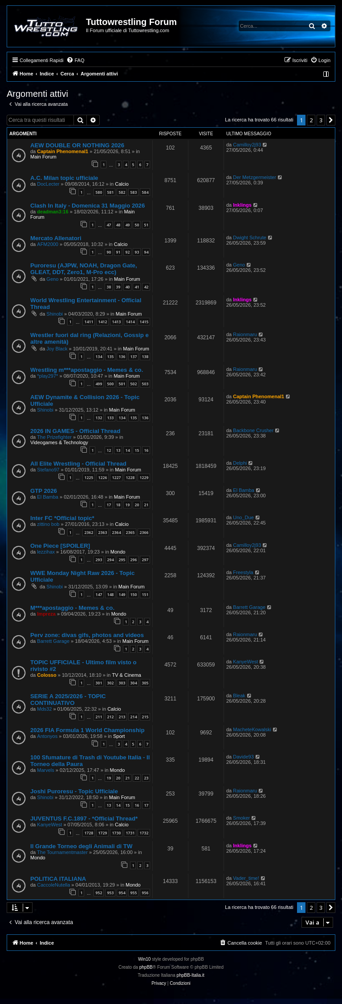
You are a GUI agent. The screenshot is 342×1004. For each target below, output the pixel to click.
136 (121, 356)
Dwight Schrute (249, 237)
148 (110, 594)
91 (118, 252)
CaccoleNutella (53, 884)
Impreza (46, 614)
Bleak (239, 695)
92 (127, 252)
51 (146, 225)
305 (145, 683)
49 (127, 225)
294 (110, 559)
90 (108, 252)
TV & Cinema (126, 675)
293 (98, 559)
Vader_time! (246, 878)
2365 (130, 532)
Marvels (45, 770)
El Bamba (47, 497)
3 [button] (320, 120)
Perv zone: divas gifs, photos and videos (87, 635)
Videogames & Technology (59, 442)
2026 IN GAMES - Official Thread (75, 431)
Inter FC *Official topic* (62, 518)
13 (118, 450)
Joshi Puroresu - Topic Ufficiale (74, 791)
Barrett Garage (249, 607)
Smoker (241, 818)
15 (136, 450)
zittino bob (48, 524)
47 (108, 225)
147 (98, 594)
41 (136, 287)
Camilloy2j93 (247, 144)
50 (136, 225)
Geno (52, 279)
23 (146, 778)
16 (146, 450)
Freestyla (243, 572)
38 (108, 287)
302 (110, 683)
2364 (116, 532)
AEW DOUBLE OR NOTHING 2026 (77, 145)
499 (98, 384)
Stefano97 (48, 469)
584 (145, 192)
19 (127, 505)
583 (133, 192)
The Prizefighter (54, 437)
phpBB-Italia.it (190, 975)
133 (110, 418)
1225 (88, 477)
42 (146, 287)
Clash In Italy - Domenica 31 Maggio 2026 (87, 205)
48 (118, 225)
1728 (88, 833)
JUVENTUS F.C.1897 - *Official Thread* (84, 818)
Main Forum (43, 156)
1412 (102, 322)
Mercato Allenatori (55, 238)
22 (136, 778)
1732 (143, 833)
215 (145, 717)
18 (118, 505)
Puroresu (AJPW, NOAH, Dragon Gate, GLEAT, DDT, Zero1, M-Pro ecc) (83, 268)
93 (136, 252)
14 (127, 450)
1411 (88, 322)
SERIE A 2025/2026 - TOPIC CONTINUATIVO (68, 699)
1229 (143, 477)
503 (145, 384)
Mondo (118, 551)
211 (98, 717)
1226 (102, 477)
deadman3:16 (52, 211)
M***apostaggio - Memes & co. (72, 607)
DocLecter (48, 184)
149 (121, 594)
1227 (116, 477)
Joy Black (56, 348)
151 (145, 594)
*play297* (47, 376)
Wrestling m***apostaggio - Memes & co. (86, 370)
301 (98, 683)
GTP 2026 (43, 490)
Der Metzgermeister (254, 177)
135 (110, 356)
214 (133, 717)
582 (121, 192)
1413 (116, 322)
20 (136, 505)
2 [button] (311, 120)
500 (110, 384)
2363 (102, 532)
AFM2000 (47, 244)
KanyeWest (245, 661)
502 (133, 384)
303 (121, 683)
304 (133, 683)
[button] (330, 120)
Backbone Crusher (253, 430)
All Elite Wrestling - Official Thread (78, 463)
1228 (130, 477)
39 (118, 287)
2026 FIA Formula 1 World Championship (87, 730)
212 (110, 717)
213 (121, 717)
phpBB (146, 967)
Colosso (46, 675)
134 (98, 356)
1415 (143, 322)
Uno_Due (243, 517)
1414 (130, 322)
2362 (88, 532)
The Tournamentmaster (62, 852)
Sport (119, 736)
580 (98, 192)
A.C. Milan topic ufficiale (64, 178)
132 (98, 418)
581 (110, 192)
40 (127, 287)
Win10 (144, 959)
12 (108, 450)
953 (110, 893)
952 (98, 893)
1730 (116, 833)
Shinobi (54, 314)
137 (133, 356)
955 (133, 893)
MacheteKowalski (252, 729)
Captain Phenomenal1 (62, 151)
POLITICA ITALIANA (58, 878)
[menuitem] (75, 60)
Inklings (242, 205)
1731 (130, 833)
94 (146, 252)
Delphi (240, 463)
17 (108, 505)
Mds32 (44, 709)
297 (145, 559)
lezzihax (46, 551)
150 (133, 594)
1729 (102, 833)
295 (121, 559)
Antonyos (47, 736)
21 (146, 505)
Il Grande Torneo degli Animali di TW (81, 846)
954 (121, 893)
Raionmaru (245, 334)
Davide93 (243, 756)
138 (145, 356)
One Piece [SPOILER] (60, 545)
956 (145, 893)
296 (133, 559)
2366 (143, 532)
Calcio (122, 184)
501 (121, 384)
